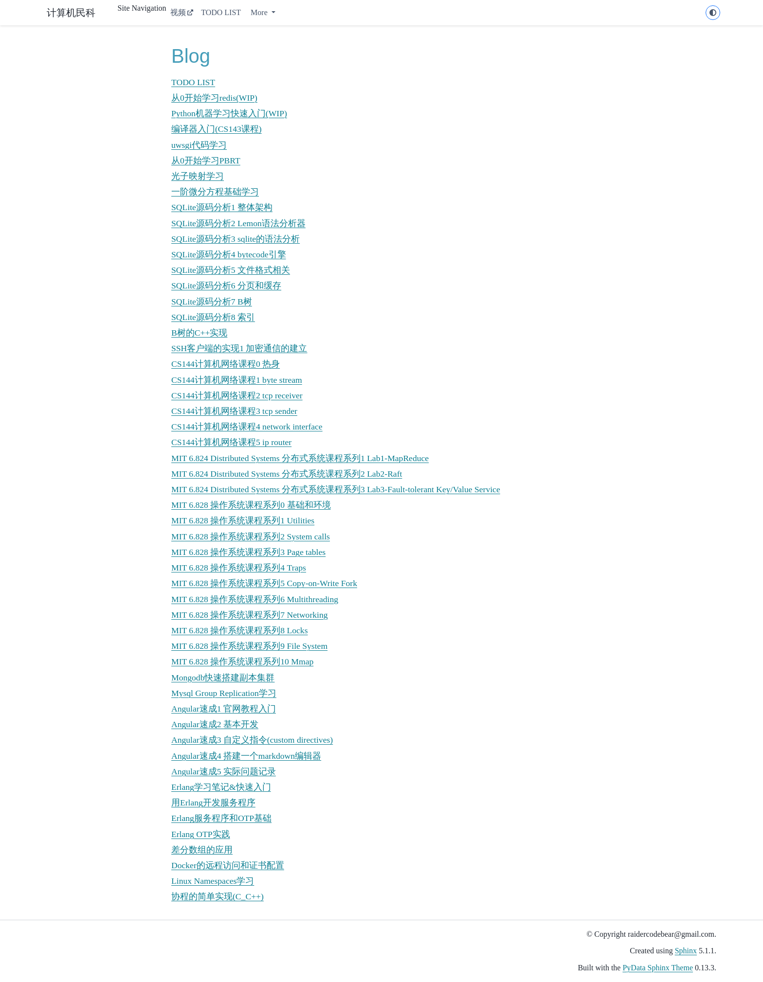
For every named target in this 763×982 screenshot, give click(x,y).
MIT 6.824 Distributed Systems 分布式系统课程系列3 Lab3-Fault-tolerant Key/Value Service (335, 489)
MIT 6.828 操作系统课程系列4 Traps (238, 567)
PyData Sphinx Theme (657, 968)
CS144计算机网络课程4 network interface (247, 426)
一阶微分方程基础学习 (215, 191)
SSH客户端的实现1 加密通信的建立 (239, 348)
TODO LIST (221, 12)
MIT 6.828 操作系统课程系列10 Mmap (242, 661)
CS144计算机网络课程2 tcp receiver (237, 395)
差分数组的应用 (202, 850)
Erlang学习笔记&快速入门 (221, 787)
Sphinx (686, 950)
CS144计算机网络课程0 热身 (225, 364)
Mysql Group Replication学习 (223, 693)
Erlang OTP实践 (200, 834)
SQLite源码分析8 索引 (213, 317)
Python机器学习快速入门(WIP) (229, 113)
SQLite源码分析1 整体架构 (221, 207)
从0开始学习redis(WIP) (214, 98)
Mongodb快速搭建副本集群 (222, 677)
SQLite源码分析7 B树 (211, 301)
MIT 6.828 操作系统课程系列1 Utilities (242, 520)
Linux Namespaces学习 (212, 881)
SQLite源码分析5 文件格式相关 (230, 270)
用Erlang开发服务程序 (213, 802)
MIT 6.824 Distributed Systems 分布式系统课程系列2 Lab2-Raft (286, 474)
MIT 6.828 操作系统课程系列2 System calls (250, 536)
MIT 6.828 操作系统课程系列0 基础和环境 (251, 505)
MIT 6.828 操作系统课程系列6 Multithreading (254, 599)
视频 (178, 12)
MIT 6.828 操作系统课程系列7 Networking (249, 615)
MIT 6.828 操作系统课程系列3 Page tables (248, 552)
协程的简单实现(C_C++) (217, 896)
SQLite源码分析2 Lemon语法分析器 (238, 223)
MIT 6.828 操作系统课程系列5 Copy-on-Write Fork (264, 583)
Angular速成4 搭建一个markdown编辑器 (246, 756)
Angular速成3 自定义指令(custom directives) (252, 740)
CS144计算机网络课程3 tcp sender (234, 411)
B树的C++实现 (199, 333)
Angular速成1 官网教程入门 (223, 709)
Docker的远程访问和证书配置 (227, 865)
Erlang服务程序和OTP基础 (221, 818)
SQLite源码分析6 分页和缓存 (226, 285)
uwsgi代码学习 (199, 145)
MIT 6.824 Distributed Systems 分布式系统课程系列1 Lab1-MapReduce (300, 458)
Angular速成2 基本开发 (214, 724)
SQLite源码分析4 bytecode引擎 (228, 254)
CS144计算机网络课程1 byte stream (236, 380)
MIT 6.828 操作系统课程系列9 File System (249, 646)
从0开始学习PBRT (205, 160)
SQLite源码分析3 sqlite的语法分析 (235, 239)
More (260, 12)
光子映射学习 (197, 176)
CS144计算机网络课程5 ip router (231, 442)
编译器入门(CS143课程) (216, 129)
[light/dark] (713, 12)
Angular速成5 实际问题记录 (223, 771)
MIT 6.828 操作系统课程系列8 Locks (239, 630)
